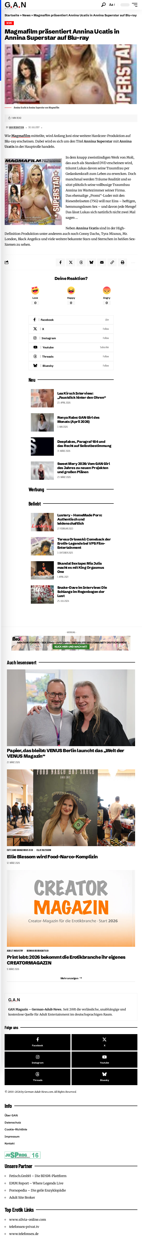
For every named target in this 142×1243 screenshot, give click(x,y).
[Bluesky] (71, 365)
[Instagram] (71, 338)
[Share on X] (70, 262)
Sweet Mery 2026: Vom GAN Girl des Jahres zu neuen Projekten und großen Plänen (83, 467)
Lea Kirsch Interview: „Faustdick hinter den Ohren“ (81, 395)
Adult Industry (15, 951)
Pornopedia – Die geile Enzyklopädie (37, 1190)
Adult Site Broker (22, 1197)
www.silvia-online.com (27, 1219)
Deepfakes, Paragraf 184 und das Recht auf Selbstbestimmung (84, 443)
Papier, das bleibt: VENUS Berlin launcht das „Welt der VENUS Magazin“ (65, 753)
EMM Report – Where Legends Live (36, 1183)
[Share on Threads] (81, 262)
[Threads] (71, 356)
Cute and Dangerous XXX (20, 850)
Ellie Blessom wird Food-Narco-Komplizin (52, 856)
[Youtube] (71, 347)
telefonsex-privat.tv (24, 1227)
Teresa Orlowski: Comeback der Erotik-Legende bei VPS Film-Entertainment (84, 543)
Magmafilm (20, 136)
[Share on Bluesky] (91, 262)
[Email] (101, 262)
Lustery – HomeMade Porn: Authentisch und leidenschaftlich (79, 519)
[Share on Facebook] (60, 262)
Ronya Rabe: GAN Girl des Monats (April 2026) (78, 419)
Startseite (12, 15)
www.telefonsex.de (23, 1234)
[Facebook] (71, 319)
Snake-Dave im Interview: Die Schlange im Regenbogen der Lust (82, 591)
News (26, 15)
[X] (71, 328)
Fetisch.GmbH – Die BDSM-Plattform (38, 1176)
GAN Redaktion (16, 127)
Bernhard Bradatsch (38, 951)
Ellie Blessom (44, 850)
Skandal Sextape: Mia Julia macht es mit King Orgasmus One (80, 567)
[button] (103, 5)
